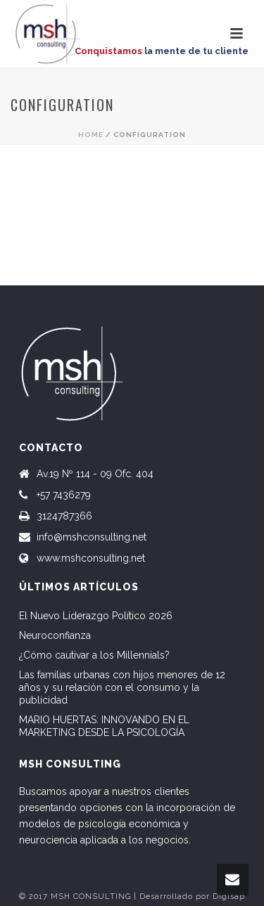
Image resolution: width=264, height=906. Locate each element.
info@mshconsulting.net (91, 537)
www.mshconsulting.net (91, 558)
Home (90, 134)
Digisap (229, 896)
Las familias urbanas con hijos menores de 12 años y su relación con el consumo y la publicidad (122, 687)
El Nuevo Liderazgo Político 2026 (95, 615)
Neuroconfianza (55, 635)
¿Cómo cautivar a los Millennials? (94, 655)
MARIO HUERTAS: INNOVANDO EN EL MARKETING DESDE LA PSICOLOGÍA (104, 726)
